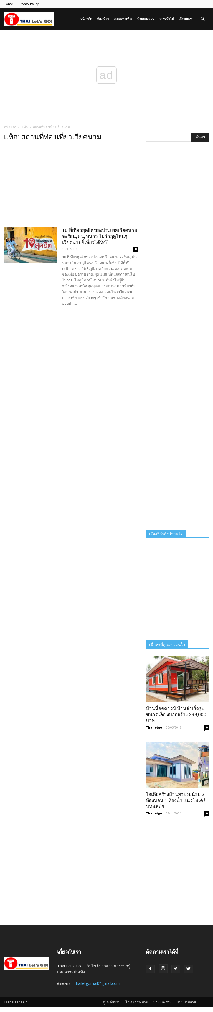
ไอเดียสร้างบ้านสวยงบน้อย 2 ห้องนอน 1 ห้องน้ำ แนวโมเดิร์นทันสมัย (176, 800)
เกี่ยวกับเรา (186, 19)
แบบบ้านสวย (186, 1002)
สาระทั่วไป (166, 19)
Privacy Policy (28, 4)
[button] (202, 19)
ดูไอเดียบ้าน (111, 1002)
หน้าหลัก (86, 19)
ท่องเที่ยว (103, 19)
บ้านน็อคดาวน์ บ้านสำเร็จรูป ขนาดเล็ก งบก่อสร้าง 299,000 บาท (176, 714)
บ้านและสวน (145, 19)
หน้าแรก (10, 127)
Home (8, 4)
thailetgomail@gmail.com (97, 983)
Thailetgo (154, 727)
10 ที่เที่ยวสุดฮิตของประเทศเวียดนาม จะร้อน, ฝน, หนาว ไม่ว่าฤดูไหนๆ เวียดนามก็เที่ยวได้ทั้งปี (99, 236)
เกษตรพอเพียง (123, 19)
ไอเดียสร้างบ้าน (137, 1002)
